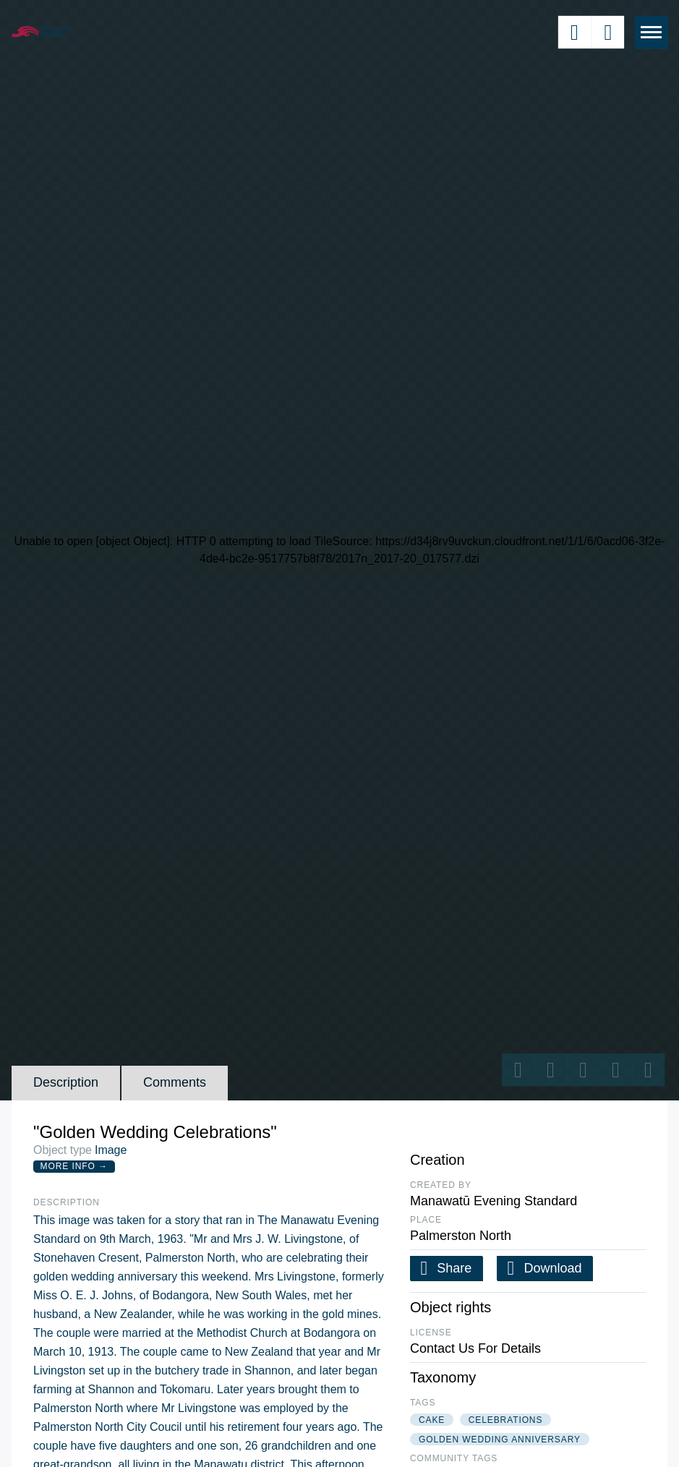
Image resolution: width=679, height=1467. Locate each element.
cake (432, 1420)
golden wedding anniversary (500, 1439)
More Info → (74, 1166)
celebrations (506, 1420)
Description (65, 1082)
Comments (174, 1082)
